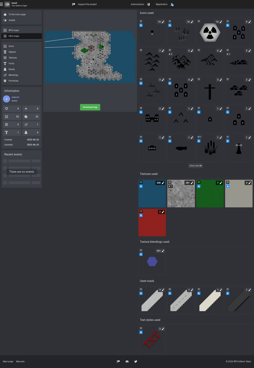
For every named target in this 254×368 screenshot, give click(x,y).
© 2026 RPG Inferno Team (238, 361)
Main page (8, 361)
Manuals (20, 361)
